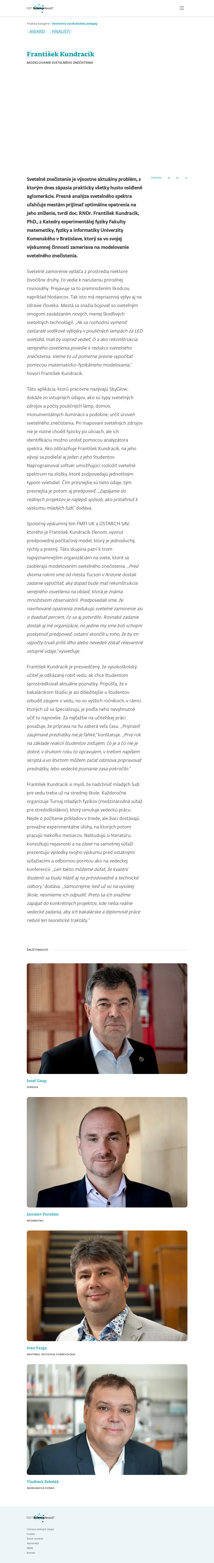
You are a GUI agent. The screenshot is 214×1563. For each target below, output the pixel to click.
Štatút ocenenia (35, 1539)
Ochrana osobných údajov (40, 1529)
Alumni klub (33, 1543)
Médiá (30, 1548)
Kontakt (31, 1553)
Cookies (31, 1534)
